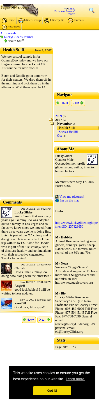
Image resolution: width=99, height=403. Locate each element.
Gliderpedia (54, 20)
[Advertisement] (49, 146)
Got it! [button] (52, 390)
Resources (11, 27)
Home (8, 20)
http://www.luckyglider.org (73, 222)
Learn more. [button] (75, 379)
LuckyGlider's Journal (18, 37)
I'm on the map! (68, 200)
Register (71, 13)
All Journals (8, 33)
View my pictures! (69, 196)
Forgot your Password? (65, 11)
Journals (75, 20)
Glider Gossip (29, 20)
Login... (71, 8)
